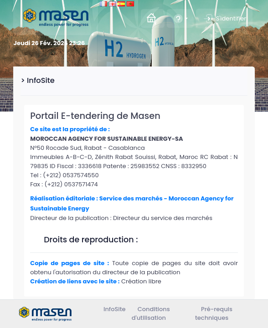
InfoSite (114, 309)
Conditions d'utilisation (151, 314)
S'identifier (224, 18)
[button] (180, 18)
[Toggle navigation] (20, 61)
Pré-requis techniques (213, 314)
